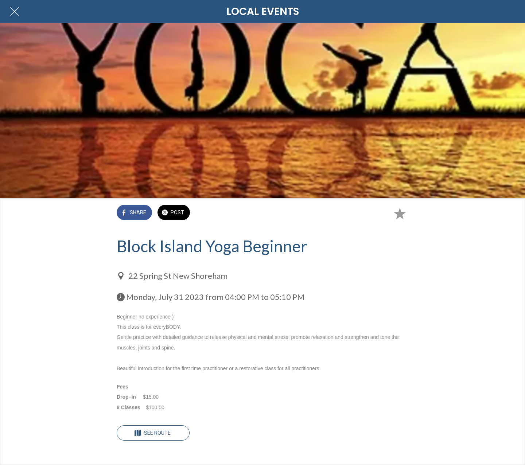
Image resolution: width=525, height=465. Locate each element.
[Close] (14, 11)
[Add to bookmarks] (399, 213)
